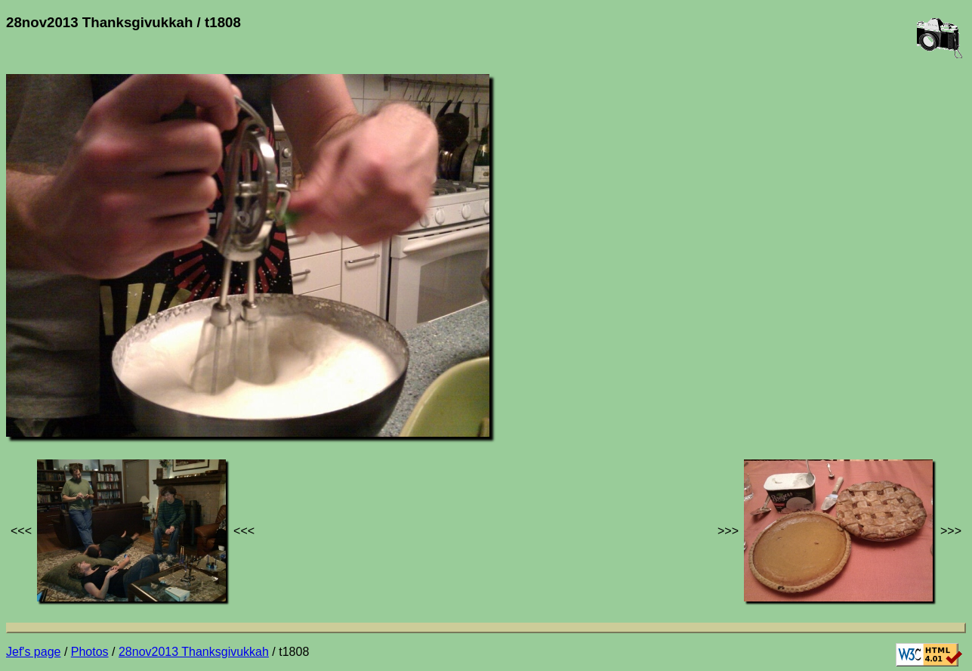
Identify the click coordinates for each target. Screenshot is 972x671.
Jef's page (33, 651)
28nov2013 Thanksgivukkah (194, 651)
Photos (90, 651)
